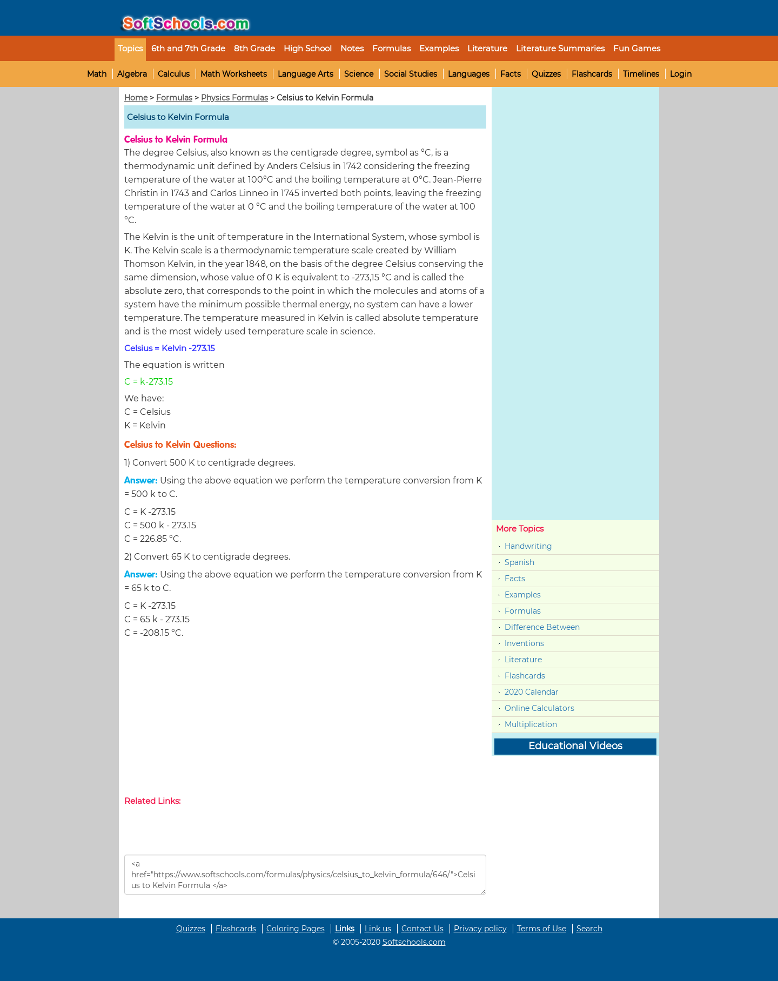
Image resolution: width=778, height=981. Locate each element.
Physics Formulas (234, 98)
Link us (378, 928)
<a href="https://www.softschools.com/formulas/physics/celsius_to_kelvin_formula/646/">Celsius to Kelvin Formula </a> (305, 875)
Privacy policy (480, 928)
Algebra (132, 74)
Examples (439, 48)
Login (681, 74)
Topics (130, 48)
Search (589, 928)
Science (358, 74)
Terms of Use (541, 928)
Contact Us (422, 928)
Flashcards (592, 74)
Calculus (174, 74)
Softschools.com (414, 942)
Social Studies (410, 74)
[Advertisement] (305, 719)
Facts (510, 74)
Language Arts (305, 74)
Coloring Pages (295, 928)
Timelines (641, 74)
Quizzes (546, 74)
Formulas (391, 48)
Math (96, 74)
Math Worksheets (233, 74)
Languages (468, 74)
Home (135, 98)
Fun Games (636, 48)
